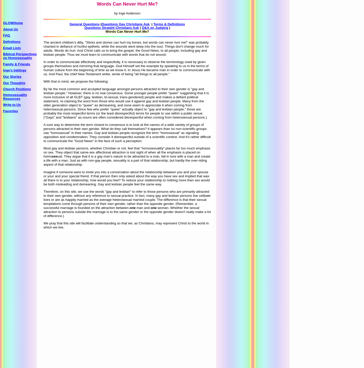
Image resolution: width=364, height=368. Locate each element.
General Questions (85, 24)
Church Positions (17, 89)
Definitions (11, 42)
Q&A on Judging (155, 28)
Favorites (10, 111)
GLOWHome (13, 23)
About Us (10, 29)
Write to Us (12, 105)
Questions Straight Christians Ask (111, 28)
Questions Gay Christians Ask (125, 24)
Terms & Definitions (169, 24)
